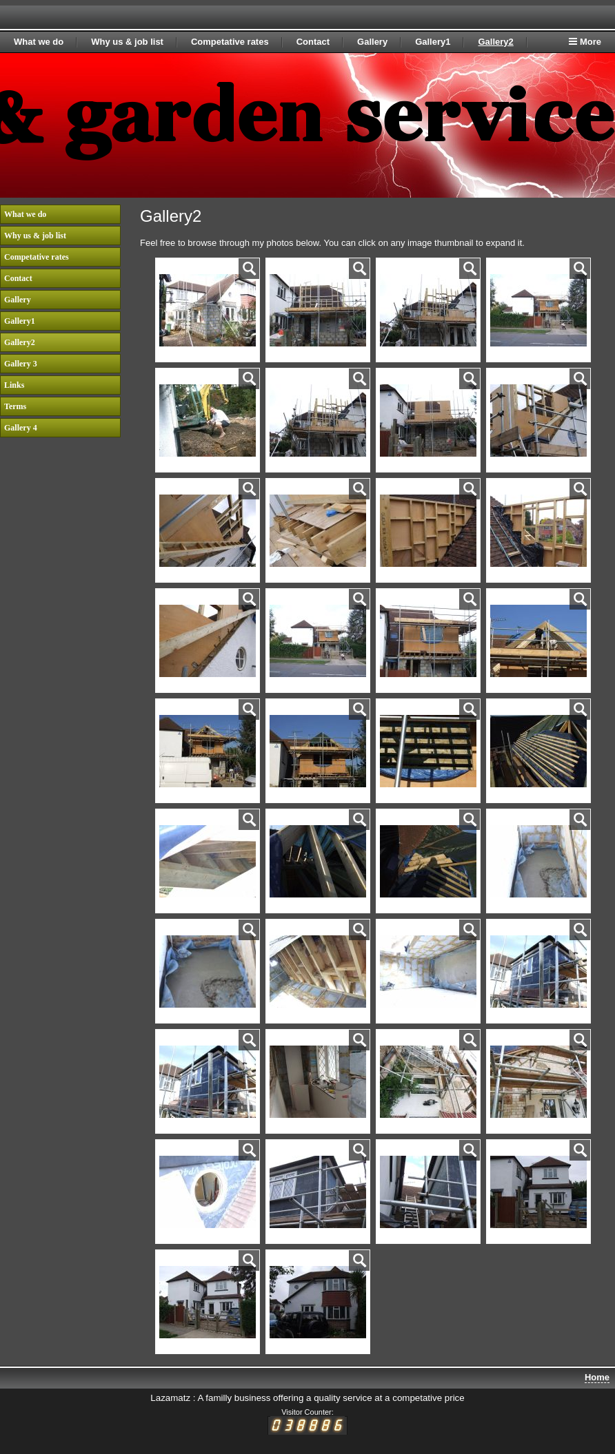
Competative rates (230, 42)
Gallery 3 (20, 363)
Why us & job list (127, 42)
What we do (38, 42)
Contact (313, 42)
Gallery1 (432, 42)
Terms (15, 406)
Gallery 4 (20, 428)
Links (14, 385)
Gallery (372, 42)
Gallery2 (495, 42)
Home (597, 1377)
